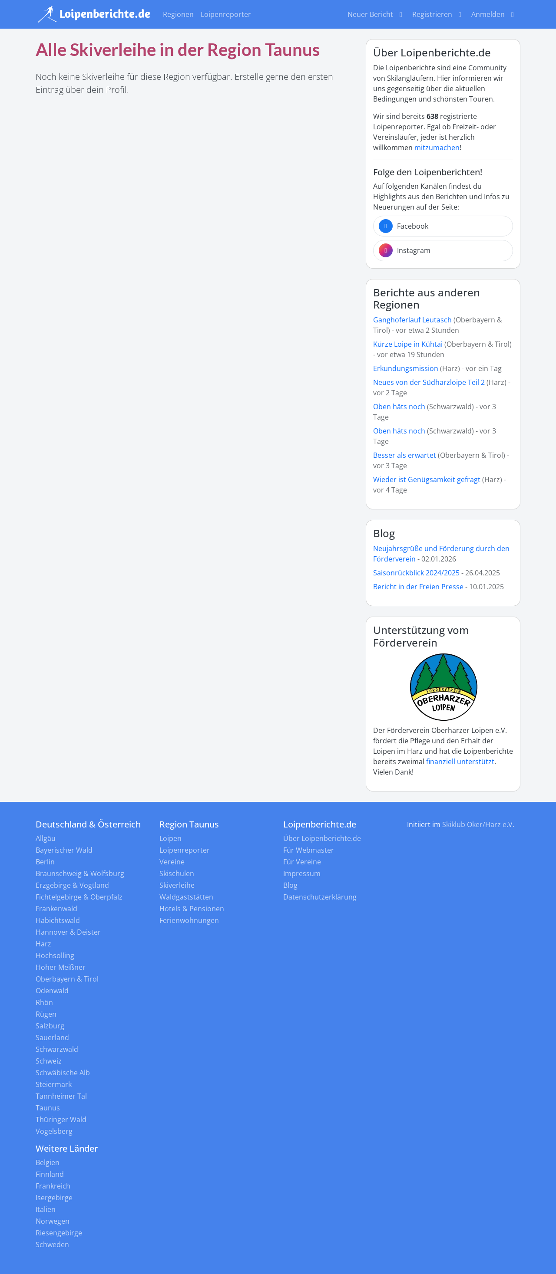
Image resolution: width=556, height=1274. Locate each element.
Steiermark (54, 1084)
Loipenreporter (226, 14)
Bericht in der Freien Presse (418, 586)
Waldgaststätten (186, 897)
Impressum (302, 873)
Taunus (48, 1108)
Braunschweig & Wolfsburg (80, 873)
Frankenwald (56, 908)
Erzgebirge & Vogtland (72, 885)
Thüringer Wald (61, 1119)
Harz (43, 944)
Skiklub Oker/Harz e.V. (478, 824)
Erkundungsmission (405, 368)
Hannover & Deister (68, 932)
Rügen (46, 1014)
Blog (384, 533)
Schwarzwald (57, 1049)
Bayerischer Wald (64, 850)
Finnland (50, 1174)
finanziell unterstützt (460, 761)
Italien (46, 1209)
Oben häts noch (400, 406)
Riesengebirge (59, 1233)
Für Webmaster (308, 850)
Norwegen (53, 1221)
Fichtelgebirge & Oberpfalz (79, 897)
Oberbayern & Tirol (67, 979)
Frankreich (53, 1186)
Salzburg (50, 1026)
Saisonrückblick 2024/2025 (416, 573)
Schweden (52, 1244)
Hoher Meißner (61, 967)
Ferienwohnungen (189, 920)
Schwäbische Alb (63, 1072)
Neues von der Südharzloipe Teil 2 (429, 382)
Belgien (48, 1162)
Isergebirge (54, 1197)
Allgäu (46, 838)
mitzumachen (437, 147)
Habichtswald (58, 920)
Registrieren (438, 14)
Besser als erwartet (404, 455)
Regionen (178, 14)
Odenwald (52, 990)
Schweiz (49, 1061)
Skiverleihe (177, 885)
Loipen (170, 838)
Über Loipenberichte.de (322, 838)
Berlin (45, 862)
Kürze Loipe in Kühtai (408, 344)
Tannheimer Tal (61, 1096)
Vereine (172, 862)
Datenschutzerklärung (320, 897)
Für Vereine (302, 862)
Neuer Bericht (376, 14)
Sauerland (52, 1037)
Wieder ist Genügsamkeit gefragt (427, 479)
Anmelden (494, 14)
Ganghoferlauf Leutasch (412, 320)
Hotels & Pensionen (191, 908)
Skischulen (176, 873)
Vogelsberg (54, 1131)
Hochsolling (55, 955)
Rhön (44, 1002)
